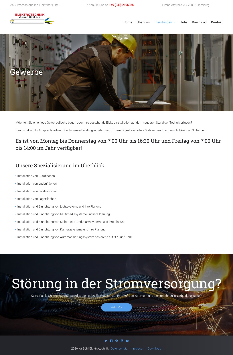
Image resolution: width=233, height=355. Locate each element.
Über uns (143, 22)
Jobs (183, 22)
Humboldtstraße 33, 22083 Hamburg (185, 5)
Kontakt (217, 22)
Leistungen (164, 22)
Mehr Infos (117, 307)
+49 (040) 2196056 (121, 5)
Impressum (138, 348)
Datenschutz (120, 348)
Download (199, 22)
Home (127, 22)
